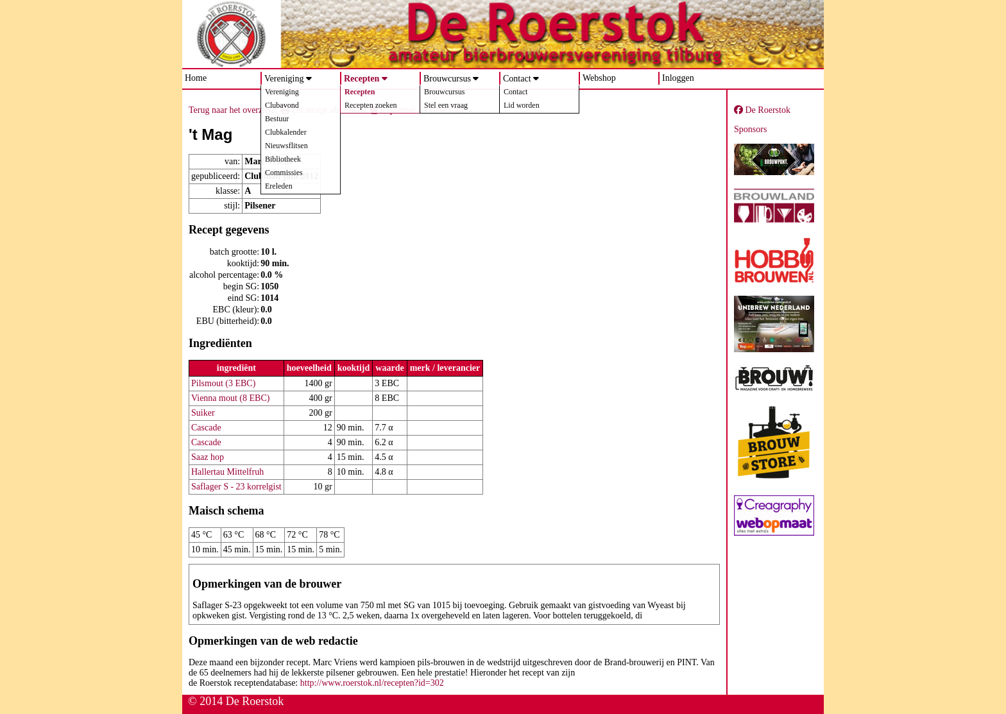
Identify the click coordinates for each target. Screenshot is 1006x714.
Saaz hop (207, 457)
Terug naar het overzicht (232, 110)
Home (196, 78)
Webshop (599, 78)
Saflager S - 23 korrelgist (236, 486)
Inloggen (678, 78)
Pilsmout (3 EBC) (223, 383)
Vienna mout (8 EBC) (230, 398)
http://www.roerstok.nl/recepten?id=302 (372, 683)
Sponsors (750, 129)
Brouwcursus (447, 78)
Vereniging (283, 78)
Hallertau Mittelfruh (227, 472)
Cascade (206, 427)
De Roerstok (762, 110)
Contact (517, 78)
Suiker (203, 413)
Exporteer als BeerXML (419, 110)
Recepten (361, 78)
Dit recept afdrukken (323, 110)
